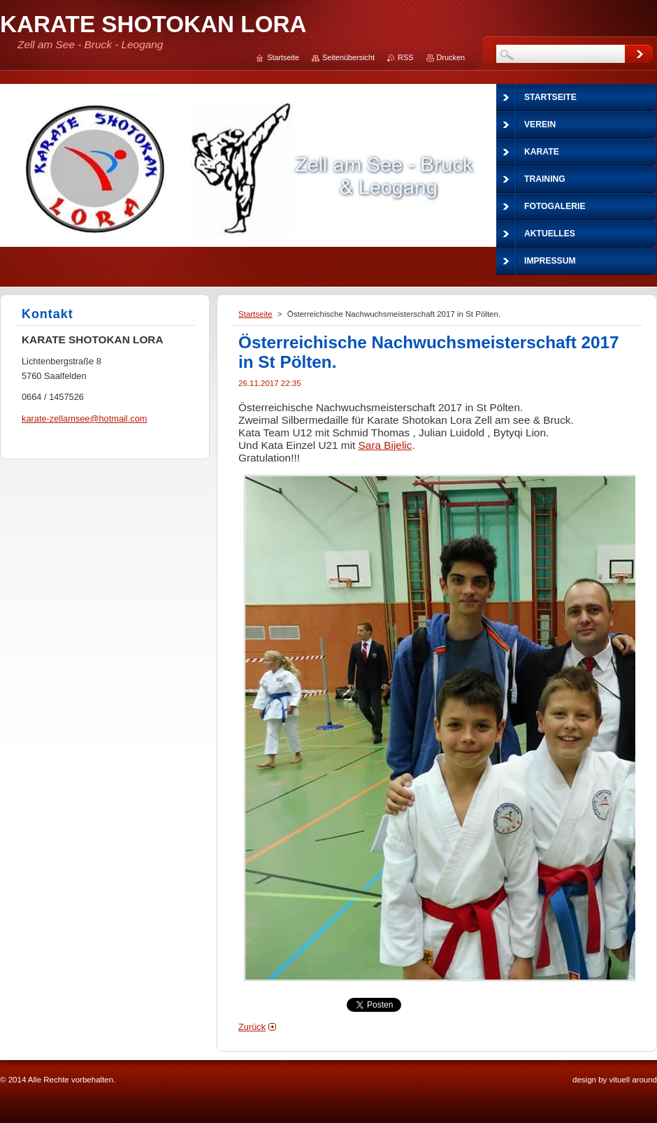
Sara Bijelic (385, 445)
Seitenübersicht (348, 57)
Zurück (252, 1027)
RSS (405, 57)
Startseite (255, 314)
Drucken (451, 57)
